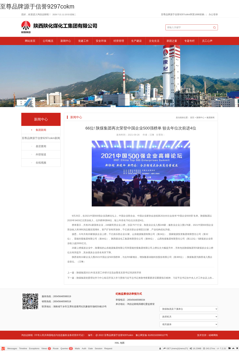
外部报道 (41, 154)
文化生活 (154, 40)
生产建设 (136, 40)
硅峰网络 (213, 335)
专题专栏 (189, 40)
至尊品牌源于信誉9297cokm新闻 (41, 138)
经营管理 (119, 40)
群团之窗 (172, 40)
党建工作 (83, 40)
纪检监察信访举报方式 (129, 293)
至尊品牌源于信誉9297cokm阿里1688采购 (182, 14)
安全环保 (101, 40)
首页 (192, 117)
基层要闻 (41, 146)
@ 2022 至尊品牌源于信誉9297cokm (114, 335)
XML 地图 (119, 343)
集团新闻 (41, 130)
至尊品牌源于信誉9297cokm (37, 6)
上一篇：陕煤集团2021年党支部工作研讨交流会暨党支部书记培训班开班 (104, 272)
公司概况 (48, 40)
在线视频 (41, 162)
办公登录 (213, 14)
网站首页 (30, 40)
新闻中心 (65, 40)
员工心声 (207, 40)
